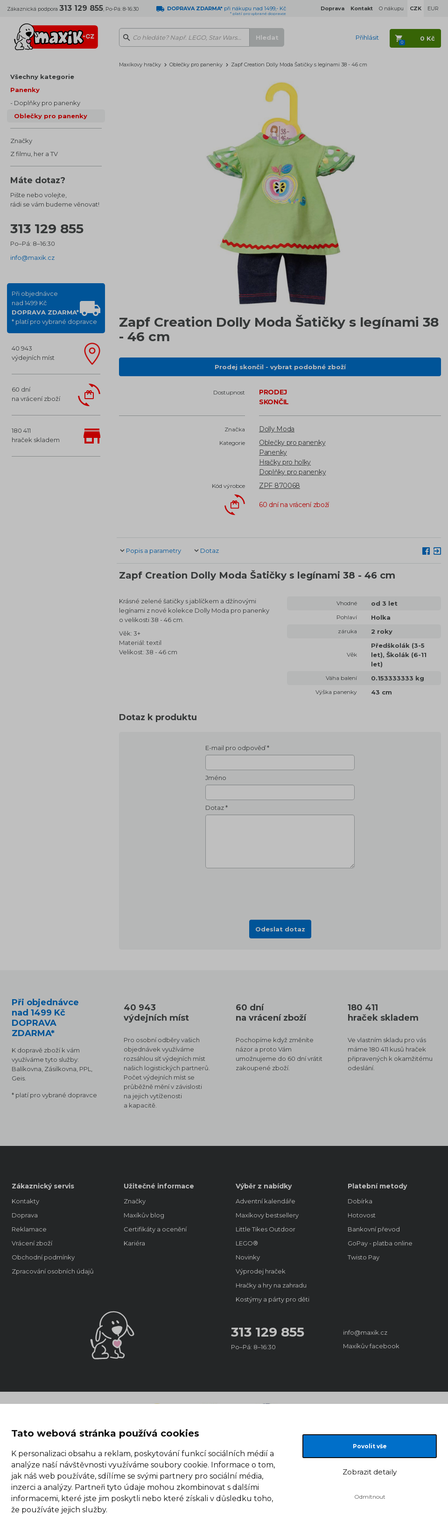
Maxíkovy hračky (140, 64)
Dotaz (209, 550)
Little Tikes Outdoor (265, 1229)
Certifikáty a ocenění (155, 1229)
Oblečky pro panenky (50, 116)
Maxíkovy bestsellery (267, 1215)
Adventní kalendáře (265, 1201)
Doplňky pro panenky (47, 103)
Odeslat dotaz (280, 929)
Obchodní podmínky (43, 1257)
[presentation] (280, 891)
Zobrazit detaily (370, 1471)
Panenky (25, 89)
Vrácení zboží (32, 1243)
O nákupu (391, 8)
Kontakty (25, 1201)
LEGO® (247, 1243)
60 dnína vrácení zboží (36, 394)
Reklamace (29, 1229)
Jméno (215, 777)
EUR (433, 8)
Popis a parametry (153, 550)
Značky (21, 140)
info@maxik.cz (32, 257)
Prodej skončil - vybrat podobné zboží (280, 367)
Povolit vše (370, 1446)
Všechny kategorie (42, 76)
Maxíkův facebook (371, 1346)
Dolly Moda (276, 429)
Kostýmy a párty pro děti (272, 1299)
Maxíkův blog (144, 1215)
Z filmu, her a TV (34, 153)
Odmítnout (369, 1496)
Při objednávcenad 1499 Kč (54, 307)
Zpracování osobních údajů (53, 1271)
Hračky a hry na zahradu (271, 1285)
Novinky (248, 1257)
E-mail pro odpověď (235, 747)
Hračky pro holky (285, 462)
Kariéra (134, 1243)
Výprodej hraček (261, 1271)
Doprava (25, 1215)
